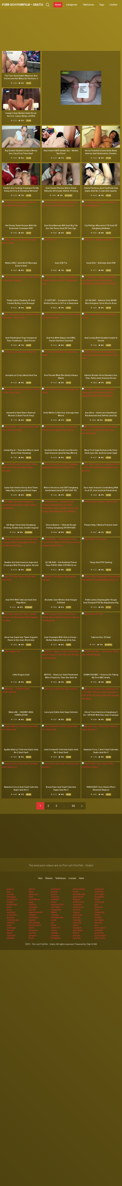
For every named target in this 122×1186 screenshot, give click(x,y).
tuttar (9, 919)
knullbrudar (12, 898)
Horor (81, 872)
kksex (54, 896)
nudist (32, 922)
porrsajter (99, 914)
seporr (54, 924)
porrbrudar (99, 896)
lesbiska (55, 891)
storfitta (32, 898)
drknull (32, 883)
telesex (10, 924)
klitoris (76, 927)
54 (73, 800)
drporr (9, 927)
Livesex (72, 872)
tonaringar (11, 922)
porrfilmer (55, 883)
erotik (75, 886)
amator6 (10, 911)
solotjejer (33, 901)
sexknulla (99, 883)
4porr (31, 886)
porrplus (77, 932)
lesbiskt (98, 901)
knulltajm (55, 893)
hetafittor (11, 906)
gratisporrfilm (57, 898)
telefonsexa (78, 896)
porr (9, 886)
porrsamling (34, 916)
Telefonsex (100, 4)
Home (70, 4)
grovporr (33, 929)
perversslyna (35, 919)
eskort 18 (55, 922)
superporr (77, 898)
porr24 (54, 888)
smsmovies (78, 901)
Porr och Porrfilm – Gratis (29, 4)
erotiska (55, 909)
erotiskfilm (12, 909)
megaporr (77, 922)
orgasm (32, 914)
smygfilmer (56, 904)
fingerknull (99, 906)
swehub (10, 916)
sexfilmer (99, 886)
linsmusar (33, 924)
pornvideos (100, 922)
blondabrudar (79, 888)
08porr (54, 906)
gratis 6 (10, 883)
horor (97, 893)
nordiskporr (12, 893)
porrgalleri (99, 891)
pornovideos (100, 929)
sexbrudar (33, 911)
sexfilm (32, 927)
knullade (11, 932)
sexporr (76, 906)
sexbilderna (34, 893)
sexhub (98, 911)
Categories (84, 4)
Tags (114, 4)
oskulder (77, 914)
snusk (54, 914)
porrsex (76, 929)
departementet (36, 906)
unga (31, 896)
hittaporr (77, 893)
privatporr (55, 929)
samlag (54, 927)
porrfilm (54, 886)
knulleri (10, 896)
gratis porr (33, 888)
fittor (31, 891)
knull (9, 901)
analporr (32, 909)
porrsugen (99, 888)
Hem (40, 872)
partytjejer (11, 891)
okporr (76, 919)
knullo (97, 909)
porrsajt (98, 916)
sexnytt (32, 904)
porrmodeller (79, 883)
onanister (77, 916)
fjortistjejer (78, 924)
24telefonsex (13, 914)
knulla (31, 932)
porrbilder (99, 927)
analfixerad (78, 891)
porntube (99, 924)
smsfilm (77, 904)
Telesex (49, 872)
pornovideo (100, 932)
